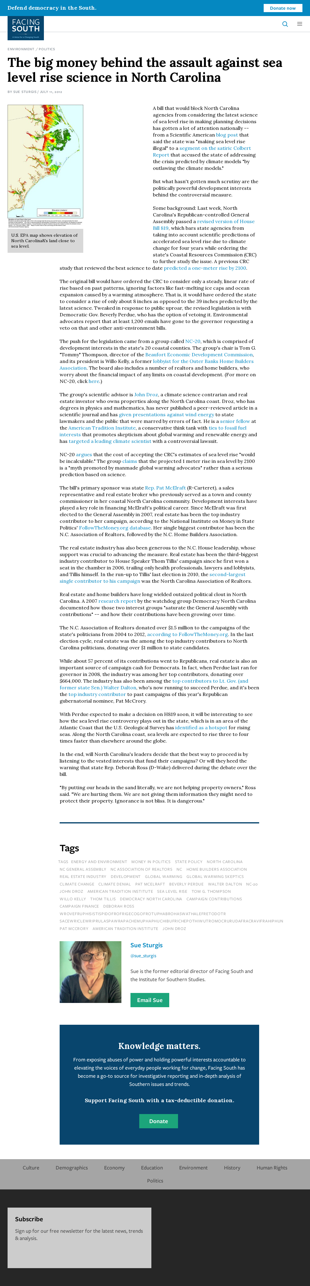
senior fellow (235, 421)
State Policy (189, 861)
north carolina (225, 861)
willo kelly (73, 899)
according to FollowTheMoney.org (187, 634)
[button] (300, 24)
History (232, 1167)
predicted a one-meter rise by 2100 (205, 268)
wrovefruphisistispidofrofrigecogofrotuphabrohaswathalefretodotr (143, 913)
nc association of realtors (141, 869)
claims (129, 461)
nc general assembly (83, 869)
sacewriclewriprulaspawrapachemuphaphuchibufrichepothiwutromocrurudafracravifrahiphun (171, 921)
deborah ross (118, 906)
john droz (71, 891)
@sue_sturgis (143, 955)
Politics (47, 49)
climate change (77, 884)
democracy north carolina (151, 899)
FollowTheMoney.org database (115, 528)
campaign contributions (214, 899)
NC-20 (192, 341)
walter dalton (225, 884)
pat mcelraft (150, 884)
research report (117, 601)
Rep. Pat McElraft (166, 488)
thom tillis (103, 899)
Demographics (72, 1167)
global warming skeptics (215, 876)
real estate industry (83, 876)
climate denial (114, 884)
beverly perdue (186, 884)
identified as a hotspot (201, 727)
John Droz (146, 394)
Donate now (283, 8)
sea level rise (172, 891)
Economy (114, 1167)
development (126, 876)
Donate (158, 1121)
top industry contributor (97, 694)
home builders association (216, 869)
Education (152, 1167)
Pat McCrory (74, 928)
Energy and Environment (99, 861)
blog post (227, 135)
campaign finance (79, 906)
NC (179, 869)
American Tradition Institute (102, 428)
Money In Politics (151, 861)
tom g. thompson (211, 891)
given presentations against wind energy (166, 414)
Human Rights (272, 1167)
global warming (164, 876)
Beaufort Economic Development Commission (199, 354)
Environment (21, 49)
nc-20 (252, 884)
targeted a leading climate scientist (110, 441)
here (94, 381)
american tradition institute (120, 891)
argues (84, 454)
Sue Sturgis (25, 91)
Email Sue (150, 1000)
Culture (31, 1167)
